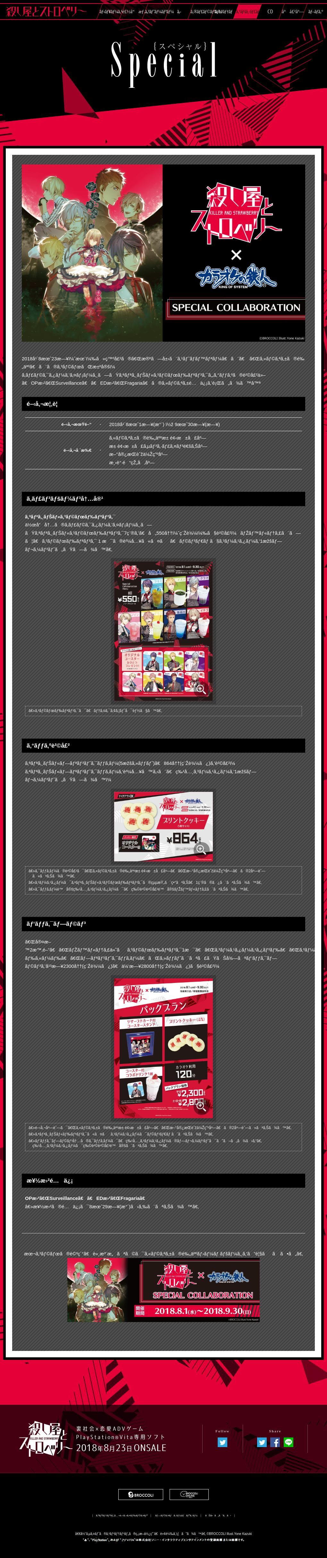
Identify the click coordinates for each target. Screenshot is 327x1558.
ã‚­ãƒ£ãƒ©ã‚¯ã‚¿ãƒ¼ (179, 14)
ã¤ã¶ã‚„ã (262, 1442)
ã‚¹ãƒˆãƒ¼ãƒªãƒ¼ (156, 11)
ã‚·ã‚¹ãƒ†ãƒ (224, 11)
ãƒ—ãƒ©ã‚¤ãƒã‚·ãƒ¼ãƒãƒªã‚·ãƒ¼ (176, 1515)
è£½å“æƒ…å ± (133, 14)
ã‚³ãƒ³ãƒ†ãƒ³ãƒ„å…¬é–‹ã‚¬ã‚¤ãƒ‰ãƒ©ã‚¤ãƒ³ (121, 1515)
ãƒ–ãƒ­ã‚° (315, 11)
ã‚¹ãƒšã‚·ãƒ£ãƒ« (247, 11)
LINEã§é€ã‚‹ (288, 1442)
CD (270, 11)
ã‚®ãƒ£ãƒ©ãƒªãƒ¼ (201, 11)
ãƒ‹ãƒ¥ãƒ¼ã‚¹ (110, 11)
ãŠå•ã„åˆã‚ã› (218, 1515)
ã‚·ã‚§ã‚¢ (275, 1442)
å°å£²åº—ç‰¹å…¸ (293, 14)
